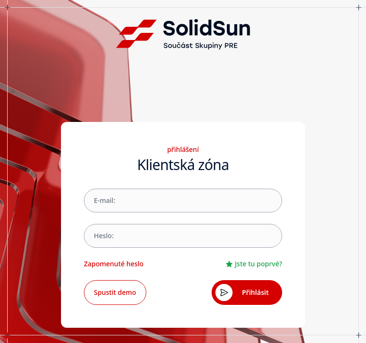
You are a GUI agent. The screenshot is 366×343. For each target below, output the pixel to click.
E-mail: (104, 200)
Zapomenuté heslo (113, 263)
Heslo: (103, 235)
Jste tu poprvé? (253, 263)
